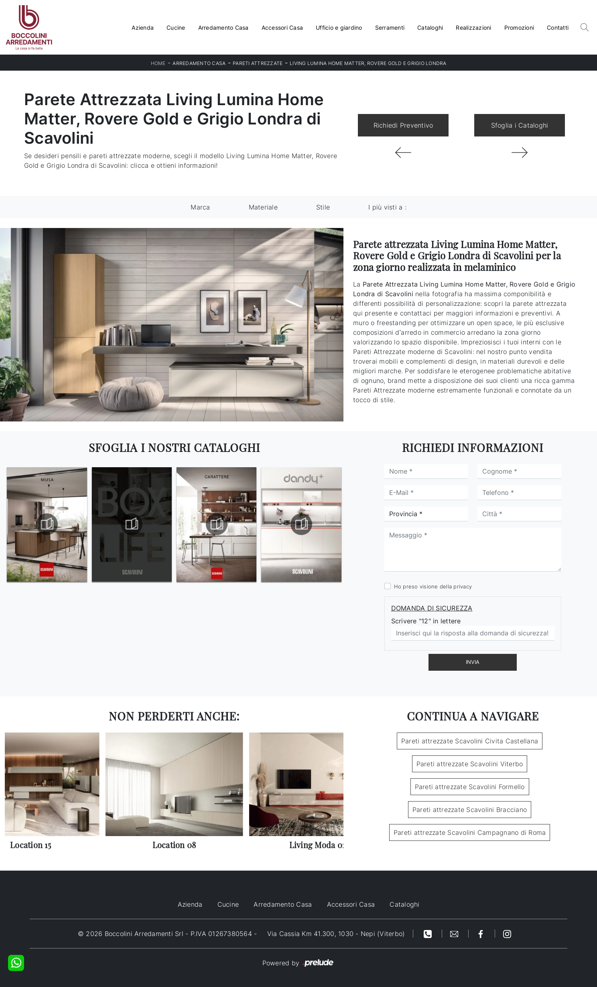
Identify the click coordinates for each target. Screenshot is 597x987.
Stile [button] (323, 207)
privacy (462, 586)
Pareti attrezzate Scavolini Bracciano (469, 810)
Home (158, 63)
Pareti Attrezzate (257, 63)
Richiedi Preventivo (403, 125)
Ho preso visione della (433, 586)
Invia (472, 662)
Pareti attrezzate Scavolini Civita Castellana (469, 741)
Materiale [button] (263, 207)
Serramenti (390, 27)
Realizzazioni (473, 27)
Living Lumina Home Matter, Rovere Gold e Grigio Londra (368, 63)
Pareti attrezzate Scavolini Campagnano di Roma (470, 832)
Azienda (143, 27)
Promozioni (519, 27)
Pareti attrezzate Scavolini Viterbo (469, 764)
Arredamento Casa (223, 27)
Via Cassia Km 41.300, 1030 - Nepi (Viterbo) (336, 934)
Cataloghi (430, 27)
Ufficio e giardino (339, 27)
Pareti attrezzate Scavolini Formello (470, 787)
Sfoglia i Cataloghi (519, 125)
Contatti (558, 27)
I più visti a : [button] (387, 207)
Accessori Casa (282, 27)
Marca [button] (200, 207)
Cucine (176, 27)
